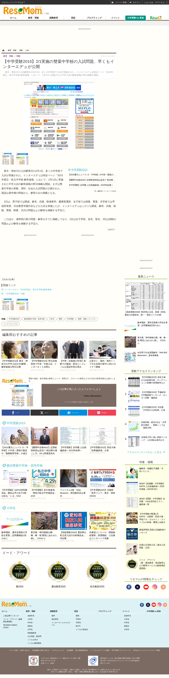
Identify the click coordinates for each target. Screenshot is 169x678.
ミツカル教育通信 (34, 643)
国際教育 (53, 18)
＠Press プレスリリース (141, 650)
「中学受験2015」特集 (14, 294)
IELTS (78, 626)
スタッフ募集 (155, 650)
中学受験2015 (79, 169)
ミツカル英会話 (82, 629)
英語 (73, 18)
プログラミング (94, 18)
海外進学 (55, 619)
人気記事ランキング (11, 616)
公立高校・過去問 (34, 636)
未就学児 (30, 616)
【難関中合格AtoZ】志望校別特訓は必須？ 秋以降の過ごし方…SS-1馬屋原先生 (104, 180)
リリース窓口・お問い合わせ (19, 650)
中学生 (30, 623)
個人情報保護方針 (81, 650)
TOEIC (78, 619)
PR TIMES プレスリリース (121, 650)
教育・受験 (33, 18)
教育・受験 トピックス (87, 319)
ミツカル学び (32, 640)
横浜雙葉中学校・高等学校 (34, 319)
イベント (115, 18)
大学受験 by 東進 (135, 18)
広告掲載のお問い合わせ (40, 650)
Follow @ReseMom (92, 396)
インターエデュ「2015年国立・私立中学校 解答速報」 (28, 289)
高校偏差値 (31, 633)
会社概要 (70, 650)
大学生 (30, 629)
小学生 (51, 319)
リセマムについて (58, 650)
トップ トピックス (10, 324)
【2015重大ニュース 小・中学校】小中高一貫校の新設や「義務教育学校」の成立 (104, 174)
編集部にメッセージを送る (106, 191)
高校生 (30, 626)
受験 (60, 319)
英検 (77, 616)
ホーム (13, 18)
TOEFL (78, 623)
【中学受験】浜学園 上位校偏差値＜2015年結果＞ (90, 185)
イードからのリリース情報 (99, 650)
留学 (53, 616)
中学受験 (70, 319)
